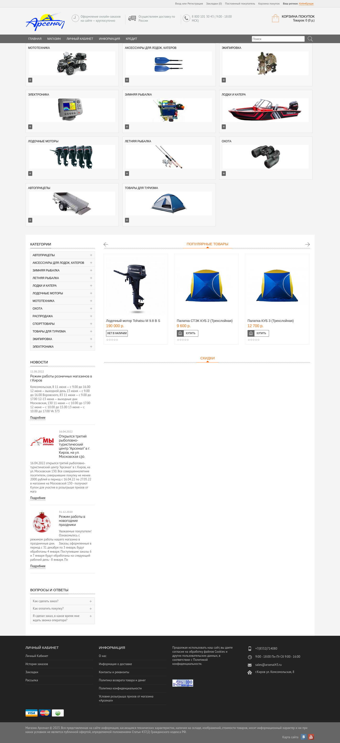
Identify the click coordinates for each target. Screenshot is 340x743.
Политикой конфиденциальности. (190, 662)
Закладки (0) (214, 3)
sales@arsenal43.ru (268, 665)
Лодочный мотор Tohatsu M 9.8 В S (133, 321)
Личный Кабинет (80, 39)
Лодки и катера (45, 285)
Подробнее (38, 418)
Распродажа (43, 316)
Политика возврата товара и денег (122, 680)
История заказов (37, 664)
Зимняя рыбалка (46, 270)
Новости (39, 362)
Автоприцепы (44, 255)
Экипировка (42, 339)
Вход (178, 3)
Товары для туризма (49, 331)
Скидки (207, 358)
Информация (109, 39)
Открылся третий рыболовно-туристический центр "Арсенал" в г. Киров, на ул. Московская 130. (74, 446)
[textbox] (278, 39)
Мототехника (43, 301)
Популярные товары (207, 244)
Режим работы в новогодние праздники (72, 521)
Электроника (43, 346)
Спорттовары (44, 324)
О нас (103, 656)
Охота (38, 308)
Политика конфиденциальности (120, 688)
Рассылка (32, 680)
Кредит (131, 39)
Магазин (54, 39)
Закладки (32, 672)
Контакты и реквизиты (114, 672)
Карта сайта (290, 737)
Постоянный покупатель (240, 3)
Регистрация (195, 3)
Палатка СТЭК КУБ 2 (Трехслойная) (205, 321)
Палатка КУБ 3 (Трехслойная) (271, 321)
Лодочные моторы (48, 293)
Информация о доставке (115, 664)
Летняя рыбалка (46, 278)
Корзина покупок (269, 3)
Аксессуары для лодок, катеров (58, 263)
